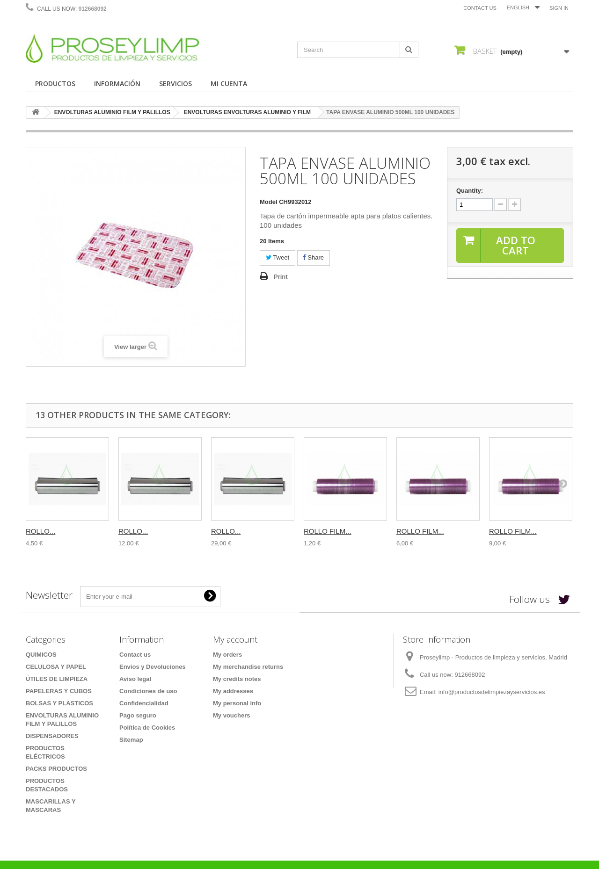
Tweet (277, 257)
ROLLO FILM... (327, 531)
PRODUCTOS (55, 83)
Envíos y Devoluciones (152, 666)
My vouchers (231, 715)
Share (313, 257)
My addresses (233, 691)
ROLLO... (40, 531)
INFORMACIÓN (117, 83)
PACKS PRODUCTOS (56, 768)
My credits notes (237, 678)
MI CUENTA (229, 83)
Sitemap (131, 739)
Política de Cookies (147, 727)
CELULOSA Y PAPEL (56, 666)
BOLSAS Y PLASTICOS (59, 703)
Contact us (480, 8)
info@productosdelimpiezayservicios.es (491, 691)
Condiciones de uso (148, 691)
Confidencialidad (143, 703)
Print (281, 276)
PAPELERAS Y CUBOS (59, 691)
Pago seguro (137, 715)
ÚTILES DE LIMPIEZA (57, 678)
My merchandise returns (248, 666)
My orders (227, 654)
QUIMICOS (41, 654)
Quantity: (469, 190)
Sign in (559, 8)
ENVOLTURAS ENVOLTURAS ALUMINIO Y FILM (247, 112)
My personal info (237, 703)
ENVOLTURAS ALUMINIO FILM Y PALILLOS (112, 112)
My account (235, 639)
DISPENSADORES (52, 735)
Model (269, 201)
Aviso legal (135, 678)
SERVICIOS (175, 83)
